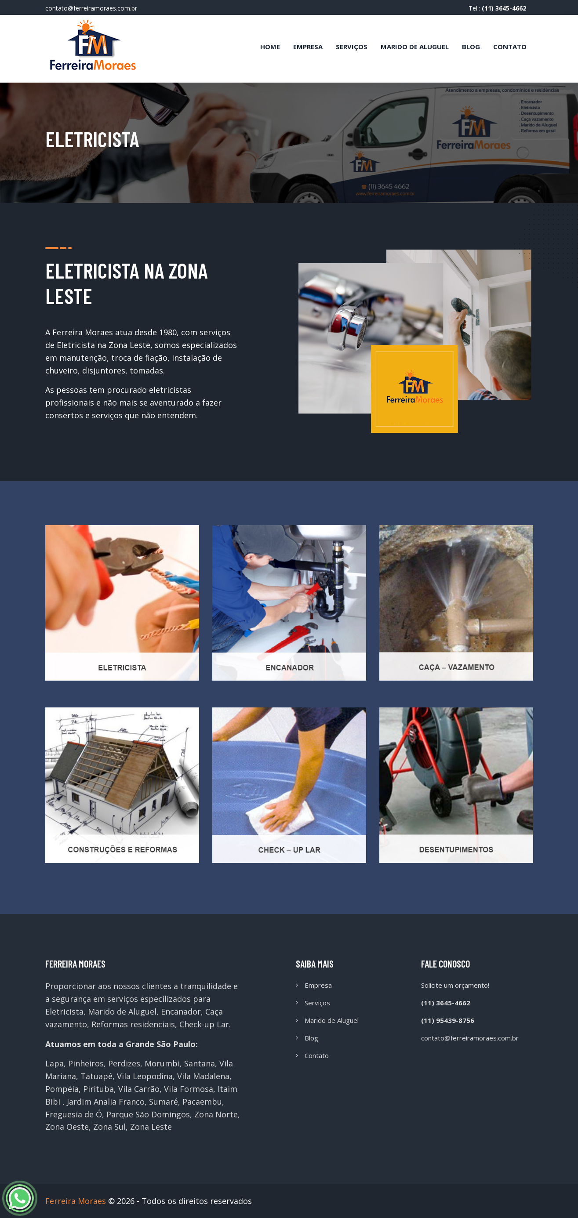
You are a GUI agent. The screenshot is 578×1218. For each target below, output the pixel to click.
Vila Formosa (188, 1089)
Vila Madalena (203, 1076)
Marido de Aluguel (415, 46)
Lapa (54, 1063)
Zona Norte (216, 1114)
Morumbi (162, 1063)
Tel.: (497, 8)
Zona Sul (109, 1126)
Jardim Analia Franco (106, 1101)
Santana (199, 1063)
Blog (471, 46)
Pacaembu (202, 1101)
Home (270, 46)
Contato (510, 46)
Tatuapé (96, 1076)
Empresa (308, 46)
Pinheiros (86, 1063)
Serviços (351, 46)
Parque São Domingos (148, 1114)
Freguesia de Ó (73, 1114)
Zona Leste (151, 1126)
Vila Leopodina (145, 1076)
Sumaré (163, 1101)
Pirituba (98, 1089)
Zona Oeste (67, 1126)
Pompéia (62, 1089)
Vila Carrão (139, 1089)
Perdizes (124, 1063)
